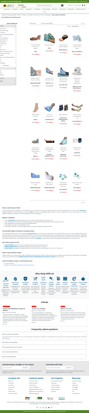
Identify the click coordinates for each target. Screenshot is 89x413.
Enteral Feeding (46, 9)
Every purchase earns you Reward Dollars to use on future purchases (83, 290)
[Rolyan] (2, 71)
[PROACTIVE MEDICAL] (2, 38)
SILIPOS (5, 61)
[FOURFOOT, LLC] (2, 49)
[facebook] (39, 407)
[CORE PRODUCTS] (2, 43)
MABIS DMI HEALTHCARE (10, 53)
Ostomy (22, 9)
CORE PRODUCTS (8, 44)
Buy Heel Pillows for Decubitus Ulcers (11, 17)
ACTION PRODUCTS (9, 40)
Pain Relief (63, 306)
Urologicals (15, 9)
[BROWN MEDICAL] (2, 41)
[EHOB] (2, 47)
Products (33, 23)
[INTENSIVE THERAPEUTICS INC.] (2, 51)
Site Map (10, 389)
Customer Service (36, 378)
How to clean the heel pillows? (10, 352)
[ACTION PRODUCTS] (2, 39)
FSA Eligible (75, 387)
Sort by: (69, 26)
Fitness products (6, 306)
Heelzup (6, 73)
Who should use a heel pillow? (10, 342)
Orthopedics (37, 9)
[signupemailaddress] (12, 367)
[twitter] (35, 407)
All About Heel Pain (9, 263)
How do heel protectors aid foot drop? (12, 347)
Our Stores (11, 385)
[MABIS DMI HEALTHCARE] (2, 53)
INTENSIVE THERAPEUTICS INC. (11, 51)
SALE (44, 12)
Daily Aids (54, 9)
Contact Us (70, 5)
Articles (74, 383)
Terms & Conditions (34, 387)
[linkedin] (46, 407)
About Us (10, 381)
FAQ (73, 391)
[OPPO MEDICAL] (2, 32)
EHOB (5, 47)
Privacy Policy (11, 391)
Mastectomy (71, 9)
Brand (3, 68)
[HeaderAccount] (78, 5)
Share (5, 324)
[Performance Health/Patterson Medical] (2, 34)
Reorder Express (33, 383)
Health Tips (75, 385)
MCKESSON (6, 55)
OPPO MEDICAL (8, 32)
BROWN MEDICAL (8, 42)
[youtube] (49, 407)
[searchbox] (50, 5)
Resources (76, 378)
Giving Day (53, 383)
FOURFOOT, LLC (8, 49)
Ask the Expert (76, 393)
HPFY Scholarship (55, 387)
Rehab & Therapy (80, 9)
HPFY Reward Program (57, 381)
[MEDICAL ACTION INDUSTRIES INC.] (2, 57)
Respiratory (29, 9)
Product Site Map (12, 393)
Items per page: (45, 23)
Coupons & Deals (76, 381)
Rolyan (5, 71)
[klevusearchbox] (62, 5)
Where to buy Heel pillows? (9, 356)
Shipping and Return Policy (35, 389)
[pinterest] (53, 407)
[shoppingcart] (84, 5)
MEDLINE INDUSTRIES (9, 30)
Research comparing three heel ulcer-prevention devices (19, 265)
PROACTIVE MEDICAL (9, 38)
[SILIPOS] (2, 61)
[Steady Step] (2, 74)
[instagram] (42, 407)
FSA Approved (6, 78)
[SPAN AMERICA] (2, 63)
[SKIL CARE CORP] (2, 28)
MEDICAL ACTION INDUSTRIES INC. (12, 57)
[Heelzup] (2, 73)
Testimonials (11, 387)
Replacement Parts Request (36, 391)
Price (3, 84)
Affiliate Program (55, 389)
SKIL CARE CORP (8, 29)
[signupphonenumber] (55, 367)
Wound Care (7, 9)
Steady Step (7, 75)
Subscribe (25, 367)
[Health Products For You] (9, 5)
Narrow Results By (12, 23)
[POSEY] (2, 59)
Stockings (34, 306)
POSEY (5, 59)
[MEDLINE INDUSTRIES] (2, 30)
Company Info (14, 378)
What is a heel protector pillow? (10, 334)
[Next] (85, 23)
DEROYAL (6, 45)
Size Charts (75, 389)
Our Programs (57, 378)
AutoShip (53, 391)
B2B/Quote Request (34, 393)
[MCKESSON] (2, 55)
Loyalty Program (55, 385)
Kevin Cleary (6, 312)
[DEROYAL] (2, 45)
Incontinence (62, 9)
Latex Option (5, 81)
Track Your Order (33, 381)
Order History (32, 385)
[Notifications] (82, 5)
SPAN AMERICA (7, 63)
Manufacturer (5, 26)
